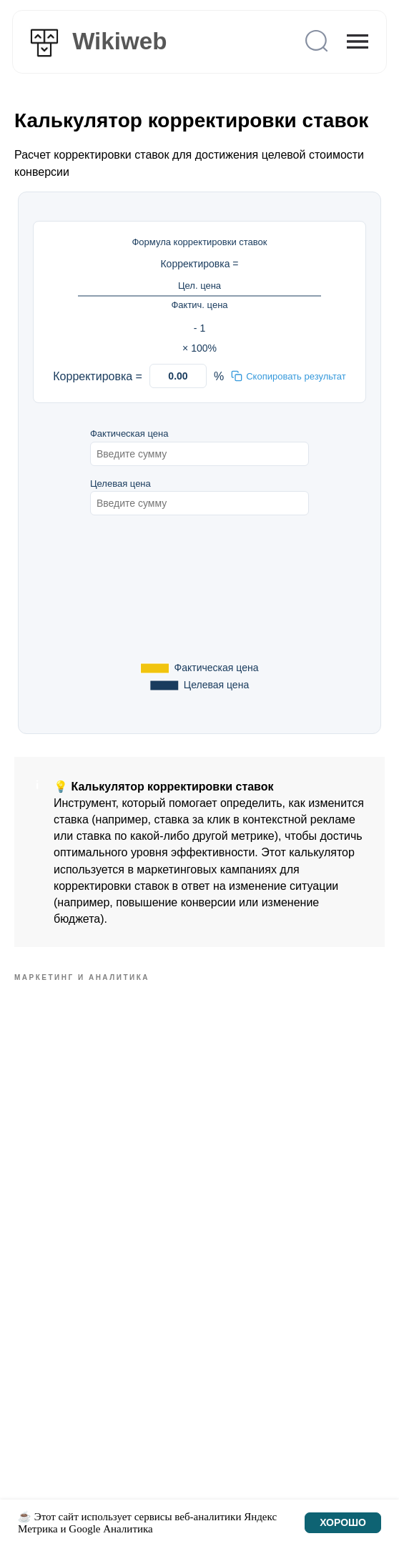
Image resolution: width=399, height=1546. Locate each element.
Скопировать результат (288, 376)
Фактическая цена (129, 433)
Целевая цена (120, 483)
